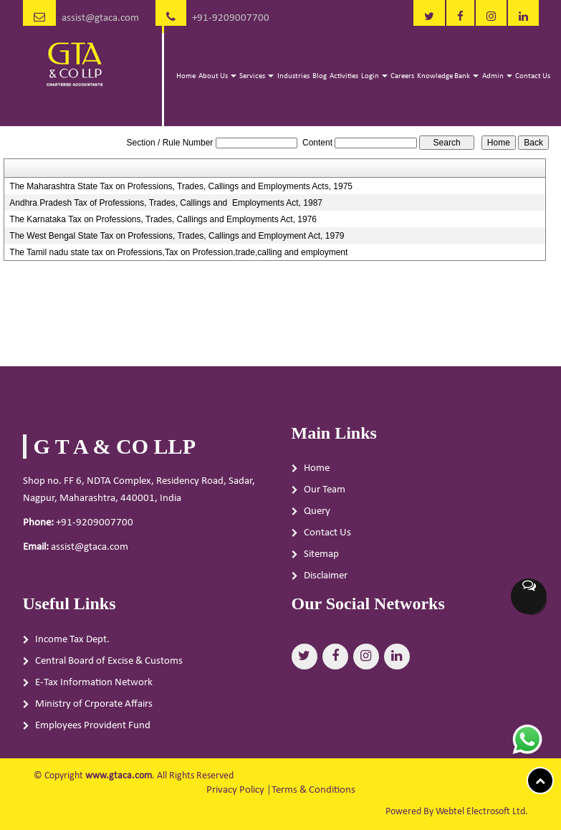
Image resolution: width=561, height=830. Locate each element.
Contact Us (532, 76)
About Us (217, 76)
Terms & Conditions (313, 790)
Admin (497, 76)
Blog (319, 76)
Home (186, 76)
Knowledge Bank (448, 76)
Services (256, 76)
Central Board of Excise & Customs (109, 664)
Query (317, 511)
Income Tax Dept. (72, 643)
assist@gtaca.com (100, 18)
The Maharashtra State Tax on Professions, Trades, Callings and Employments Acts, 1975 (181, 186)
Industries (293, 76)
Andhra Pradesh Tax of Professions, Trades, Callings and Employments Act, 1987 (165, 203)
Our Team (324, 490)
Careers (402, 76)
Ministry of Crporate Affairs (94, 707)
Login (374, 76)
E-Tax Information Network (94, 686)
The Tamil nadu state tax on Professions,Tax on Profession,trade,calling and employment (178, 252)
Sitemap (321, 554)
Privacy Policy (235, 790)
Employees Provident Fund (92, 729)
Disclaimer (325, 576)
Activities (344, 76)
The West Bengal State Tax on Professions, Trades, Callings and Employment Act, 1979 (176, 236)
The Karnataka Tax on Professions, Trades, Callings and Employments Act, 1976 (163, 219)
